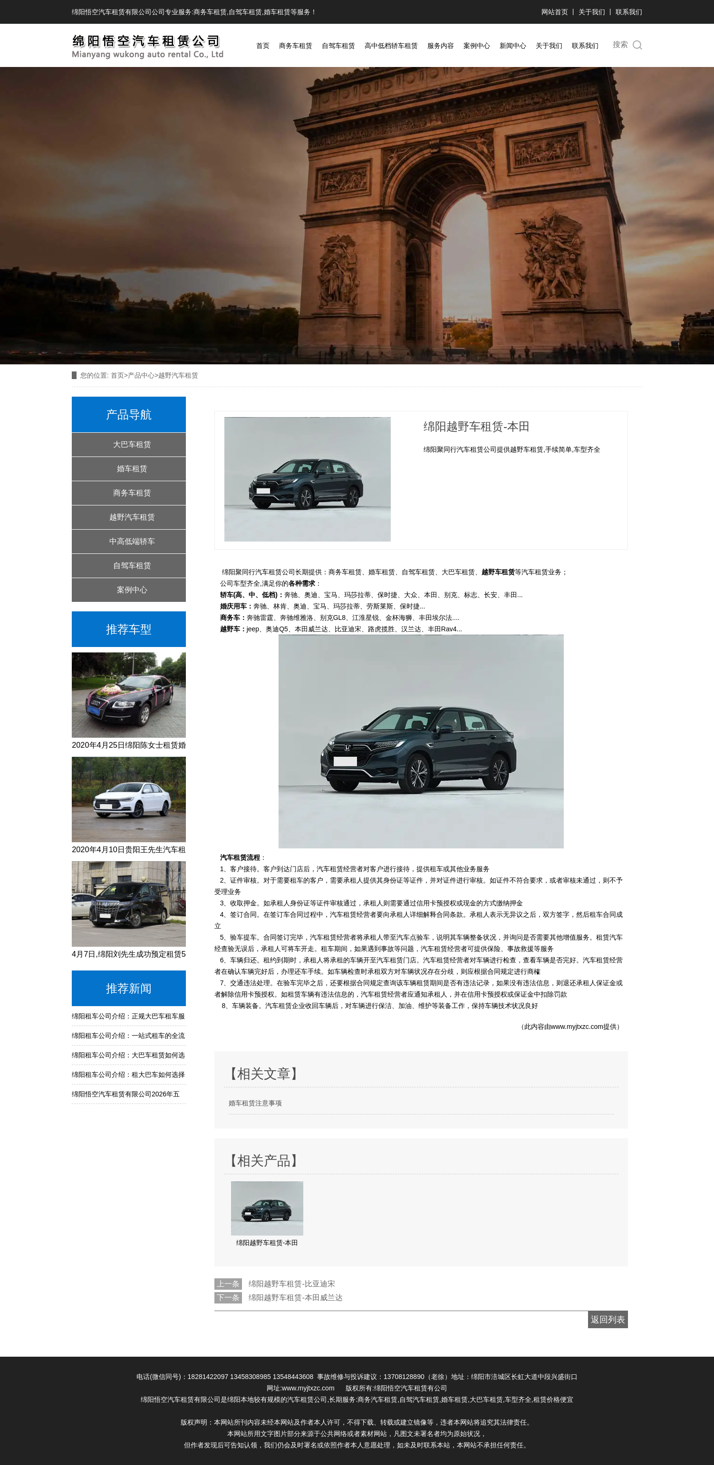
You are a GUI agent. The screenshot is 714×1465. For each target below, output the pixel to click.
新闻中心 (513, 45)
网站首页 (555, 12)
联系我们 (629, 12)
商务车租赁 (210, 12)
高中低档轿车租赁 (391, 45)
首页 (263, 45)
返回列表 (608, 1319)
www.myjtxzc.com (577, 1026)
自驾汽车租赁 (419, 1399)
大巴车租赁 (132, 444)
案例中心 (476, 45)
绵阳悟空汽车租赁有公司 (410, 1388)
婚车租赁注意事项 (255, 1103)
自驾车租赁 (245, 12)
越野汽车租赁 (132, 517)
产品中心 (141, 375)
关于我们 (592, 12)
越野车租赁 (498, 572)
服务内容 (440, 45)
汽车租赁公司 (307, 1399)
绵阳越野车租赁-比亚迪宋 (292, 1284)
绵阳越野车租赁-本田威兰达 (295, 1298)
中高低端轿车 (132, 541)
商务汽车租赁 (377, 1399)
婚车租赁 (277, 12)
